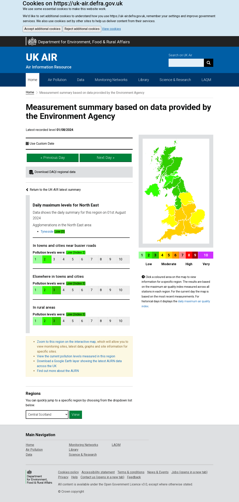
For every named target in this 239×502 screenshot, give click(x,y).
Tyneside (47, 231)
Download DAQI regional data (55, 172)
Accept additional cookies (42, 29)
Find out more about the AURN (58, 371)
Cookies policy (68, 472)
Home (32, 80)
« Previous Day (52, 157)
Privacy (63, 477)
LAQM (206, 80)
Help (74, 477)
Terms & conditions (131, 472)
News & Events (158, 472)
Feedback (134, 477)
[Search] (208, 63)
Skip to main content (2, 38)
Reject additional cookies (82, 29)
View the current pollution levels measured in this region (76, 356)
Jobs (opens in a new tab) (189, 472)
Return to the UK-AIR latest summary (53, 190)
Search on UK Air (180, 55)
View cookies (111, 29)
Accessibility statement (98, 472)
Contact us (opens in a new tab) (102, 477)
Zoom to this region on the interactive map (66, 342)
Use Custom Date (42, 143)
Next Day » (106, 157)
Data (80, 80)
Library (143, 80)
